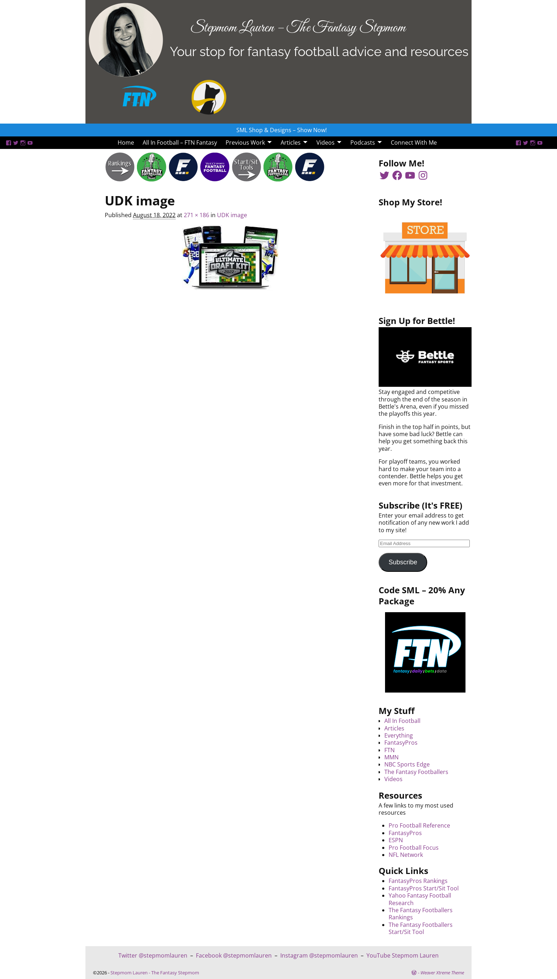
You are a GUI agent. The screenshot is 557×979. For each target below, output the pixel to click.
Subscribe (403, 562)
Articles (291, 142)
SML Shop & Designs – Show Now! (281, 130)
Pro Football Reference (419, 825)
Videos (325, 142)
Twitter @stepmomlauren (152, 955)
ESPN (396, 840)
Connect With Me (414, 142)
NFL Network (406, 855)
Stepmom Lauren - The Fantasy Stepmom (154, 972)
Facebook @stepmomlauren (234, 955)
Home (126, 142)
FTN (389, 750)
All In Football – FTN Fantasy (180, 142)
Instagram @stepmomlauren (319, 955)
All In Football (402, 721)
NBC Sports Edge (407, 764)
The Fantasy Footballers (416, 772)
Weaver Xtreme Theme (442, 972)
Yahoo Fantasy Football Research (420, 898)
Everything (398, 735)
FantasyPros (401, 742)
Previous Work (245, 142)
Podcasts (362, 142)
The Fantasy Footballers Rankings (421, 913)
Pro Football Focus (414, 847)
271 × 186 (196, 215)
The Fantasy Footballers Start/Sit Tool (421, 928)
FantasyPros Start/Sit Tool (424, 888)
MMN (391, 757)
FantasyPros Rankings (418, 881)
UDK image (232, 215)
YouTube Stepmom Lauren (402, 955)
